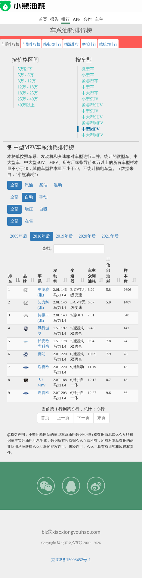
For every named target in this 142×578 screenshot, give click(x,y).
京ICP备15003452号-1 (71, 560)
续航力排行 (108, 44)
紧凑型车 (90, 81)
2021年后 (110, 236)
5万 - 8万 (26, 75)
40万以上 (26, 105)
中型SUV (90, 111)
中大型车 (90, 93)
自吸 (43, 209)
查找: (73, 248)
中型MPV (91, 129)
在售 (29, 221)
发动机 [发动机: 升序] (55, 276)
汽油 (29, 185)
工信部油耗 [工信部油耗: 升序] (108, 271)
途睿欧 (43, 367)
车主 (99, 19)
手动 (43, 197)
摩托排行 (89, 44)
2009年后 (18, 236)
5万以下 (25, 69)
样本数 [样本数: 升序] (126, 276)
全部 (14, 185)
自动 (29, 197)
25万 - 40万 (28, 99)
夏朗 (41, 354)
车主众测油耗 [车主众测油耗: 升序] (92, 276)
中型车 (88, 87)
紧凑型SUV (92, 105)
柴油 (43, 185)
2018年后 (41, 236)
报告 (54, 19)
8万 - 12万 (27, 81)
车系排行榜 (10, 44)
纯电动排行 (52, 44)
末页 (101, 418)
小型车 (88, 75)
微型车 (88, 69)
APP (77, 19)
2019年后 (64, 236)
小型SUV (90, 99)
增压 (29, 209)
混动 (58, 185)
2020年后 (87, 236)
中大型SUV (92, 117)
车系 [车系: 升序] (40, 279)
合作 (87, 19)
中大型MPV (92, 135)
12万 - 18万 (28, 87)
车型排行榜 (31, 44)
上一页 (63, 418)
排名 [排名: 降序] (10, 279)
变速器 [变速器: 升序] (72, 276)
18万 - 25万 (28, 93)
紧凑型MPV (92, 123)
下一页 (83, 418)
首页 (43, 19)
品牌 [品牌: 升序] (25, 279)
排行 (65, 19)
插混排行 (71, 44)
